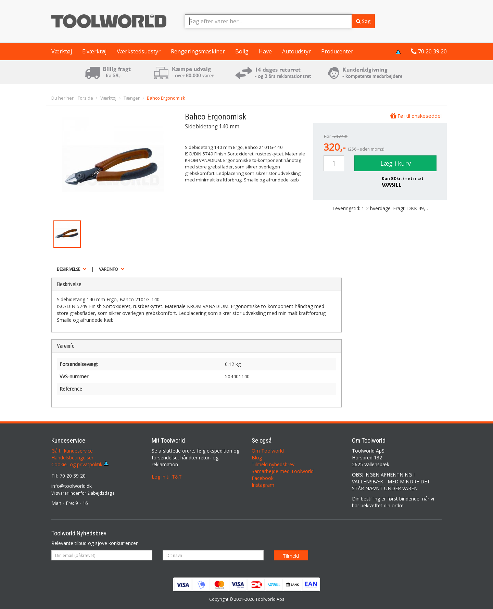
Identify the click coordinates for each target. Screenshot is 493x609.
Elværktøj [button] (94, 51)
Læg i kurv (395, 163)
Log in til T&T (167, 476)
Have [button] (265, 51)
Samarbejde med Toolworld (283, 471)
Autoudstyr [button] (296, 51)
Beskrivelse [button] (68, 269)
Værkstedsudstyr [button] (139, 51)
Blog (257, 457)
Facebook (263, 478)
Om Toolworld (268, 450)
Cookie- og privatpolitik (80, 464)
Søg (363, 21)
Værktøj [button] (61, 51)
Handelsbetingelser (72, 457)
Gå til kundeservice (72, 450)
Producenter (337, 51)
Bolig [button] (242, 51)
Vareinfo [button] (108, 269)
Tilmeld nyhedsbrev (273, 464)
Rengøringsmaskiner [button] (198, 51)
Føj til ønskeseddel (416, 115)
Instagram (263, 485)
